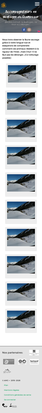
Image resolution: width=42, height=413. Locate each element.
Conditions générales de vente (17, 395)
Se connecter (10, 400)
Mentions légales (11, 390)
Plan (6, 385)
